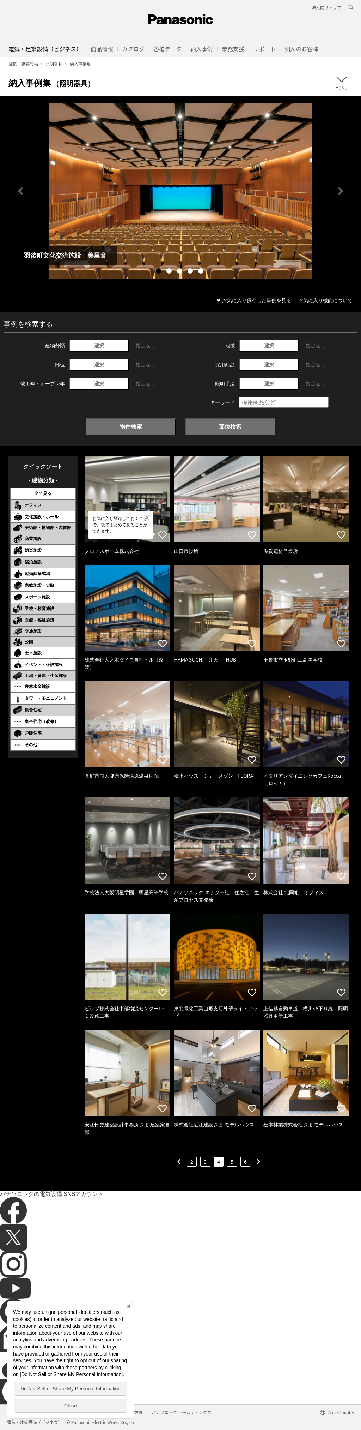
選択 (99, 345)
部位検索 (230, 426)
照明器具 (53, 64)
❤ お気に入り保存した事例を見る (253, 300)
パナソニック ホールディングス (182, 1412)
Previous (20, 191)
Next (341, 191)
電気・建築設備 (23, 64)
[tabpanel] (180, 191)
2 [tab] (169, 271)
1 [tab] (159, 271)
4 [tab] (191, 271)
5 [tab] (201, 271)
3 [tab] (180, 271)
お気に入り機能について (325, 300)
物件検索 (131, 426)
